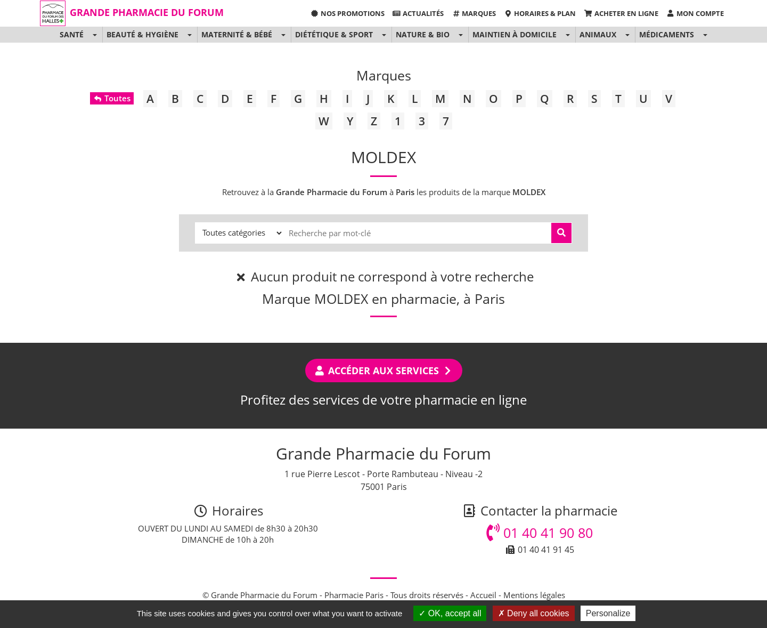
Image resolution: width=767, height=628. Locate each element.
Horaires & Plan (540, 13)
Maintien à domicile (514, 34)
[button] (94, 35)
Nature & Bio (423, 34)
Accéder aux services (384, 370)
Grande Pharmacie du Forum (147, 12)
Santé (72, 34)
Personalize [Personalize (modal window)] (608, 613)
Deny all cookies (533, 613)
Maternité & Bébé (236, 34)
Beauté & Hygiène (142, 34)
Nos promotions (347, 13)
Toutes (111, 98)
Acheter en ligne (621, 13)
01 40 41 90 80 (539, 533)
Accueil (483, 595)
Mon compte (695, 13)
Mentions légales (534, 595)
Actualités (418, 13)
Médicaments (666, 34)
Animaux (598, 34)
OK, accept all (450, 613)
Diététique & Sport (334, 34)
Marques (474, 13)
